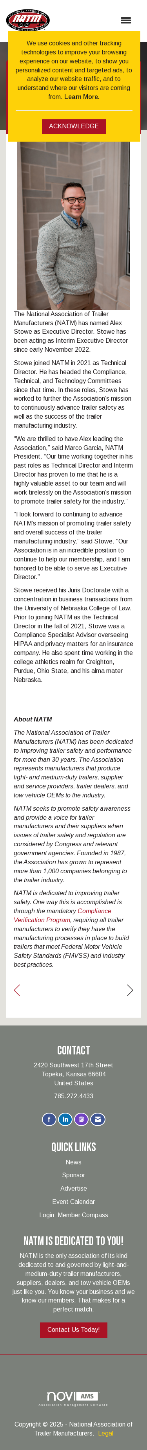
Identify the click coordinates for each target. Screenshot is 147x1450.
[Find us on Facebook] (49, 1119)
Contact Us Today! (73, 1329)
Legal (105, 1433)
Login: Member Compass (73, 1215)
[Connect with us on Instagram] (81, 1119)
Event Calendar (73, 1201)
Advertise (73, 1188)
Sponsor (73, 1175)
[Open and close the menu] (94, 21)
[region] (130, 990)
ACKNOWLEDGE (74, 126)
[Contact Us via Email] (97, 1119)
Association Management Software (73, 1399)
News (73, 1162)
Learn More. (82, 97)
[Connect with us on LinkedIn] (65, 1119)
